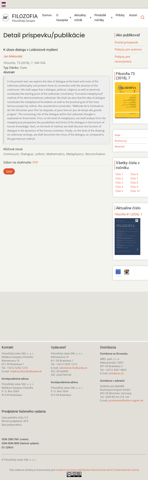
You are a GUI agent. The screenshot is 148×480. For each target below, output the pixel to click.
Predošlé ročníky (100, 17)
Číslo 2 (119, 178)
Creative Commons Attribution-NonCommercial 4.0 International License (97, 469)
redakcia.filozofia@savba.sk (26, 371)
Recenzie (120, 146)
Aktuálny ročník (80, 17)
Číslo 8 (134, 182)
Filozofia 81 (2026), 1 (128, 214)
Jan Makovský (13, 56)
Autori (133, 15)
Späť (9, 171)
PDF (35, 162)
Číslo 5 (119, 191)
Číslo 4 (119, 186)
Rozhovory (121, 140)
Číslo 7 (134, 178)
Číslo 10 (135, 191)
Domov (47, 15)
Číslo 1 (119, 174)
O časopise (62, 17)
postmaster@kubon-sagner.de (126, 400)
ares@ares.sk (116, 373)
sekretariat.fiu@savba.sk (73, 367)
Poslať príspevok (126, 42)
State (117, 135)
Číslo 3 (119, 182)
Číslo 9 (134, 186)
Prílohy (120, 15)
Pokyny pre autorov (128, 49)
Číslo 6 (134, 174)
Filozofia (25, 16)
